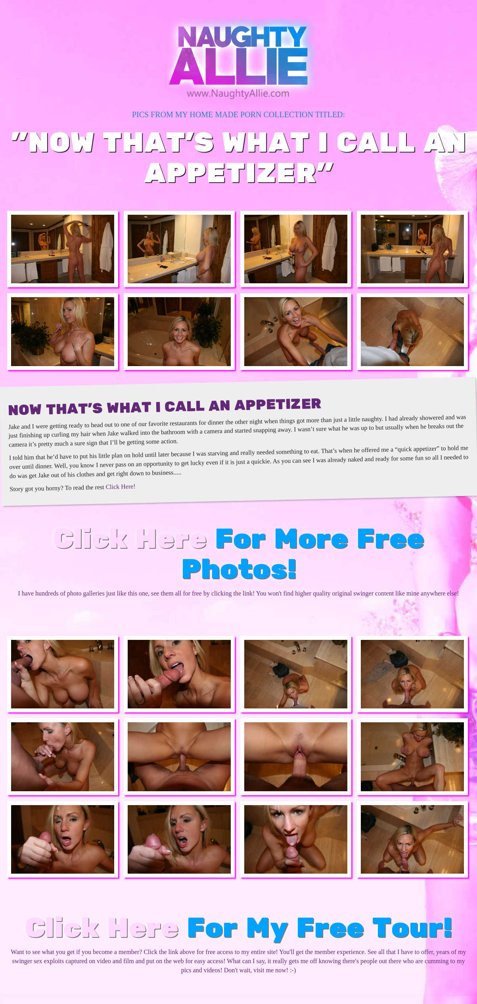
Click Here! (120, 486)
